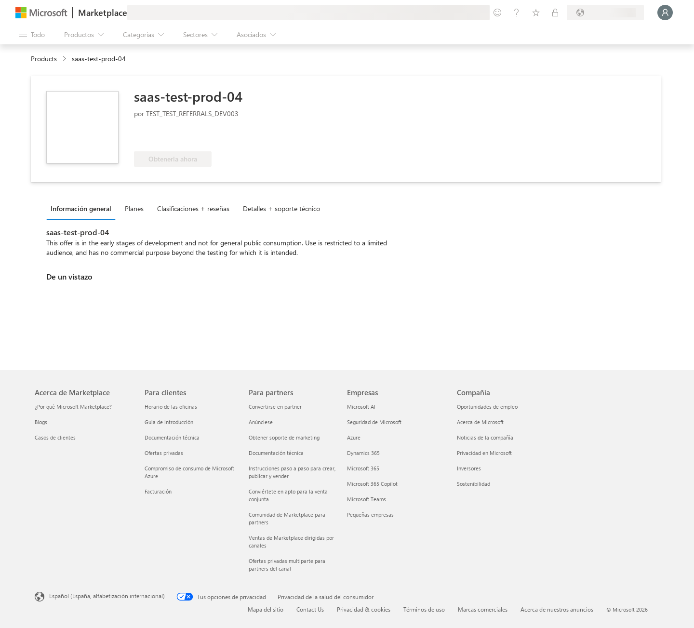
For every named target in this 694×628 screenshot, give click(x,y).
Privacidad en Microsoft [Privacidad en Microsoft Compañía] (484, 452)
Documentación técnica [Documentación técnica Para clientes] (172, 437)
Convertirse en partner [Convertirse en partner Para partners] (275, 406)
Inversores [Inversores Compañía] (469, 468)
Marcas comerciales (482, 609)
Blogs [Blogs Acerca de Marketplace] (41, 422)
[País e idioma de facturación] (605, 12)
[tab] (83, 208)
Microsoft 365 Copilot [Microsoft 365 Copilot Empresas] (372, 483)
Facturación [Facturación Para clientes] (158, 491)
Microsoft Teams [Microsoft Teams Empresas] (366, 499)
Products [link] (44, 58)
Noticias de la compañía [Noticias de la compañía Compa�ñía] (485, 437)
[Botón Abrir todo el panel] (32, 34)
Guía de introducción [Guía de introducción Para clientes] (169, 422)
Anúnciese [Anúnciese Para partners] (261, 422)
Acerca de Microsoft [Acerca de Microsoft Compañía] (480, 422)
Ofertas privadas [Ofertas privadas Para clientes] (164, 452)
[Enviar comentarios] (497, 12)
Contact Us (310, 609)
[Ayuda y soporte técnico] (516, 12)
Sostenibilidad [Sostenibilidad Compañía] (473, 483)
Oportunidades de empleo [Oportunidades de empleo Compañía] (487, 406)
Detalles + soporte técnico (281, 208)
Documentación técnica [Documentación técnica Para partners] (276, 452)
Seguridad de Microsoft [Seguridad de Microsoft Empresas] (374, 422)
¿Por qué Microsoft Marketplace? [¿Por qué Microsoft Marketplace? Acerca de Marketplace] (73, 406)
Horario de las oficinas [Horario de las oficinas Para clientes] (171, 406)
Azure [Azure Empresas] (353, 437)
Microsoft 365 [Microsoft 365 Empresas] (363, 468)
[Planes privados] (555, 12)
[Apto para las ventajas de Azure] (173, 137)
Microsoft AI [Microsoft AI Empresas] (361, 406)
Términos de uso (424, 609)
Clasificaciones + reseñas (193, 208)
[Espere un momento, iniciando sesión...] (665, 12)
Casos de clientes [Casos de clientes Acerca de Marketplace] (55, 437)
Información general (81, 208)
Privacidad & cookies (363, 609)
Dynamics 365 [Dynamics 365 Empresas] (363, 452)
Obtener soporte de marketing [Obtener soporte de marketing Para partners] (284, 437)
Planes (134, 208)
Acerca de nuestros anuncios (556, 609)
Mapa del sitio (265, 609)
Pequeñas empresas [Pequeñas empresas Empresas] (370, 514)
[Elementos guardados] (536, 12)
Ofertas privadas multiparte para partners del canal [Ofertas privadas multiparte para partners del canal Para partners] (287, 564)
